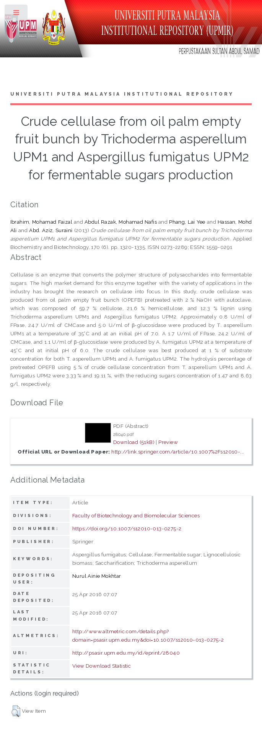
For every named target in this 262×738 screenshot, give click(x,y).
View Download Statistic (101, 666)
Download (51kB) (134, 442)
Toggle (16, 14)
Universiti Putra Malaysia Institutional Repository (122, 94)
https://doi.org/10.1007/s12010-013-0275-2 (126, 528)
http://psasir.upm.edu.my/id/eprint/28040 (126, 653)
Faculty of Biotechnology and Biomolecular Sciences (136, 515)
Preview (168, 442)
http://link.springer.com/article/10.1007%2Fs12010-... (177, 452)
